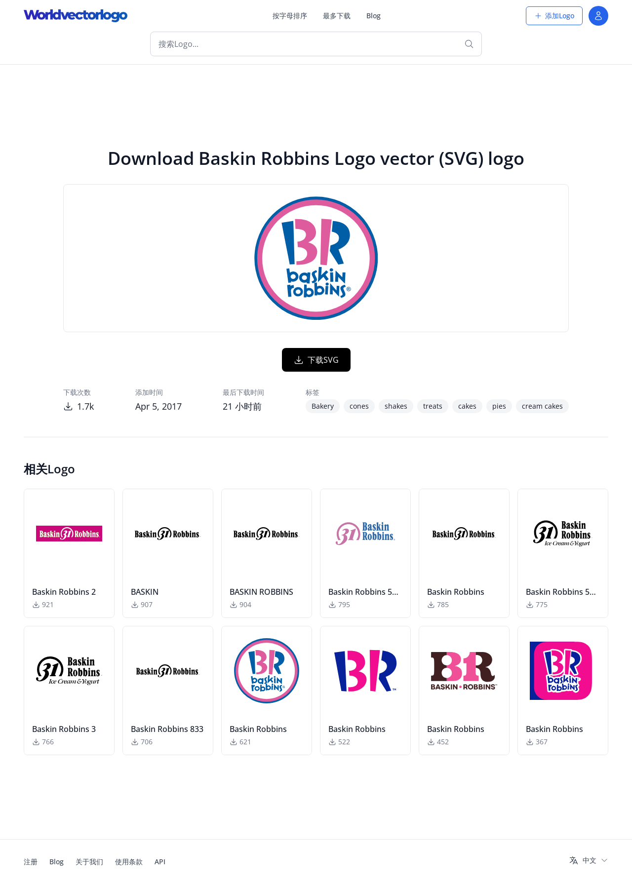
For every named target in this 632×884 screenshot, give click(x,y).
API (160, 861)
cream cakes (542, 406)
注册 (31, 861)
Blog (373, 15)
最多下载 (337, 15)
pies (499, 406)
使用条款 (129, 861)
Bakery (323, 406)
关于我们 (89, 861)
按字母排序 (290, 15)
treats (432, 406)
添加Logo (554, 15)
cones (359, 406)
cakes (467, 406)
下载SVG (316, 359)
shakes (396, 406)
